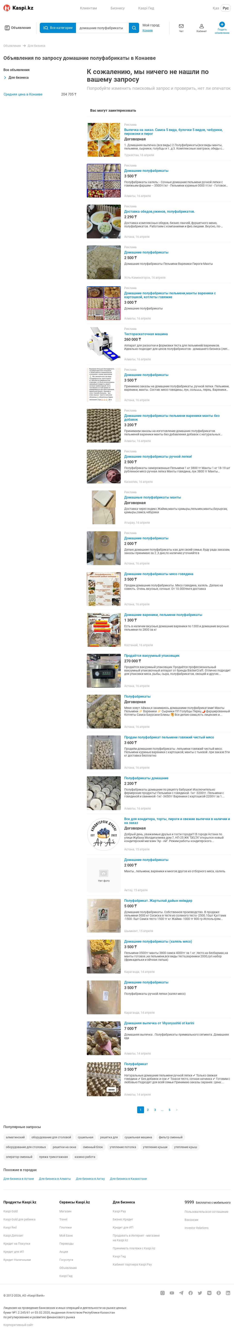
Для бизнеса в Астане (18, 1178)
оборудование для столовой (51, 1137)
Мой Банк (66, 1235)
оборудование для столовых (26, 1147)
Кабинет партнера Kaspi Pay (132, 1264)
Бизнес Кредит (123, 1219)
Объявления (17, 28)
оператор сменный (19, 1157)
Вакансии (191, 1219)
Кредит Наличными (17, 1259)
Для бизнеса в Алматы (55, 1178)
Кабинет (202, 28)
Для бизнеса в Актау (90, 1178)
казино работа (85, 1157)
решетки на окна (64, 1147)
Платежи (65, 1227)
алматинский (15, 1137)
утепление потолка (123, 1147)
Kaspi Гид (65, 1276)
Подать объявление (222, 27)
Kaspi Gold (10, 1211)
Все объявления (16, 70)
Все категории (58, 27)
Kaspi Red (10, 1227)
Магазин (65, 1211)
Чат (181, 28)
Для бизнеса (16, 78)
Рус (226, 8)
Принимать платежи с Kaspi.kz (134, 1248)
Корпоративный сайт (18, 1325)
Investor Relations (196, 1228)
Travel (63, 1219)
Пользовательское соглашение (206, 1211)
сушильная (85, 1137)
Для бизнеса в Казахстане (128, 1178)
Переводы (66, 1243)
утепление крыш (185, 1147)
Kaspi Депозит (13, 1235)
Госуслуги (66, 1259)
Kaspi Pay (119, 1211)
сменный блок (93, 1147)
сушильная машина (138, 1137)
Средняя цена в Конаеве (23, 94)
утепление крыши (155, 1147)
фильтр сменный (171, 1137)
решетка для (109, 1137)
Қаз (216, 8)
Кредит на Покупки (16, 1243)
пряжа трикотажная (53, 1157)
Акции (63, 1251)
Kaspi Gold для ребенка (19, 1219)
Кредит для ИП (13, 1251)
